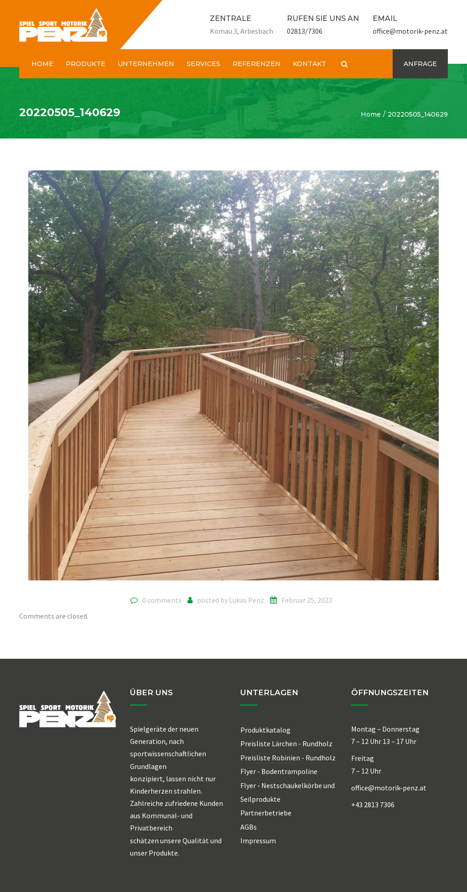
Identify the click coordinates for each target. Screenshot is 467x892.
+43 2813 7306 (372, 804)
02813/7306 (304, 31)
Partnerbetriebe (265, 812)
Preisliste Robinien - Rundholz (288, 757)
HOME (42, 64)
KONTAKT (309, 64)
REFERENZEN (256, 64)
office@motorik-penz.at (410, 31)
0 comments (162, 600)
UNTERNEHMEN (146, 64)
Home (371, 114)
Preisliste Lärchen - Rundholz (286, 743)
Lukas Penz (246, 600)
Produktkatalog (265, 729)
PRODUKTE (85, 64)
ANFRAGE (420, 64)
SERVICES (203, 64)
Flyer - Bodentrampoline (278, 771)
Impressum (258, 840)
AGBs (248, 826)
